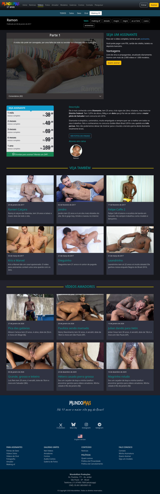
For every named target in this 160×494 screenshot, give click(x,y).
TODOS (63, 13)
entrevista (89, 25)
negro (125, 21)
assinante (144, 39)
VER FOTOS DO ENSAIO (80, 136)
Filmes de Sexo (12, 450)
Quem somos (87, 458)
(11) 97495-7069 (79, 482)
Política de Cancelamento (92, 464)
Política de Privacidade (90, 461)
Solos (71, 13)
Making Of (95, 13)
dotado (107, 21)
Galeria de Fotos (51, 461)
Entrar (143, 5)
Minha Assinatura (126, 453)
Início (25, 5)
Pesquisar (99, 5)
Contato (89, 5)
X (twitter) (61, 427)
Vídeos (40, 5)
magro (116, 21)
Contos (81, 5)
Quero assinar (114, 63)
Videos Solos (11, 453)
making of (95, 21)
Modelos (64, 5)
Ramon (76, 158)
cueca (146, 21)
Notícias (32, 5)
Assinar (154, 5)
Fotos (47, 5)
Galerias (72, 5)
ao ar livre (135, 21)
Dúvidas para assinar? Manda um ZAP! (30, 154)
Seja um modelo (126, 459)
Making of (10, 464)
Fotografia (10, 459)
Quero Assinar (125, 456)
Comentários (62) (16, 96)
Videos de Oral (12, 456)
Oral (86, 13)
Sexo (79, 13)
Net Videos (48, 450)
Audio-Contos (50, 459)
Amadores (48, 453)
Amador (55, 5)
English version (80, 439)
